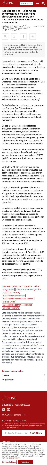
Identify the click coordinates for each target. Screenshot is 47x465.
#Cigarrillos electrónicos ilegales (17, 305)
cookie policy (14, 458)
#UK (5, 292)
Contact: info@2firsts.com (13, 415)
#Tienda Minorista (11, 308)
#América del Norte (12, 286)
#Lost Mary (15, 292)
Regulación (8, 379)
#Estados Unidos (31, 286)
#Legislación (8, 289)
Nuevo (5, 375)
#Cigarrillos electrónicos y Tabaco (18, 299)
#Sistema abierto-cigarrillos (28, 289)
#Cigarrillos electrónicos (14, 296)
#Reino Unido (9, 302)
